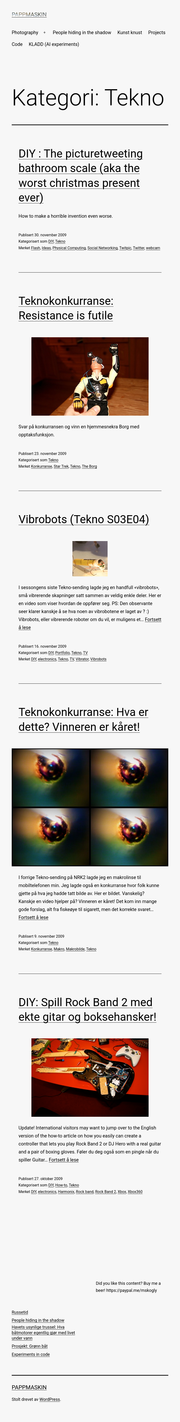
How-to (61, 1185)
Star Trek (61, 466)
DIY (51, 241)
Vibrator (82, 659)
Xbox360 (135, 1191)
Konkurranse (41, 466)
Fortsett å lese (33, 917)
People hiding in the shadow (82, 32)
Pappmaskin (29, 14)
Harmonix (66, 1191)
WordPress (49, 1399)
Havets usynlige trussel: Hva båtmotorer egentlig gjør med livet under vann (43, 1333)
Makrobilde (75, 949)
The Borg (89, 466)
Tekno (60, 241)
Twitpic (125, 248)
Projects (156, 32)
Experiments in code (31, 1354)
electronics (47, 659)
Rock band (85, 1191)
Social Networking (102, 248)
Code (17, 44)
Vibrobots (98, 659)
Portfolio (62, 653)
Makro (59, 949)
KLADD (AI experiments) (54, 44)
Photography (25, 32)
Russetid (20, 1312)
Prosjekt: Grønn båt (30, 1346)
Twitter (138, 248)
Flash (35, 248)
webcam (153, 248)
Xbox (122, 1191)
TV (85, 653)
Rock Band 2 (105, 1191)
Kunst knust (129, 32)
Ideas (46, 248)
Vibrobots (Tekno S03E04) (84, 519)
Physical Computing (69, 248)
